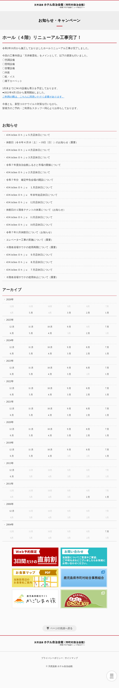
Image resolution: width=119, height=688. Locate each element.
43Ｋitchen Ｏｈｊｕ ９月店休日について (29, 254)
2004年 (10, 524)
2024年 (10, 340)
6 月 (12, 333)
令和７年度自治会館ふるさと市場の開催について (33, 165)
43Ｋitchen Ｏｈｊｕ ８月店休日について (29, 262)
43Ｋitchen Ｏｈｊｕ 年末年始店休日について (31, 195)
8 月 (88, 347)
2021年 (10, 401)
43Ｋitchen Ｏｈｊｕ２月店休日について (28, 172)
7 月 (107, 327)
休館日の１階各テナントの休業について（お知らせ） (36, 209)
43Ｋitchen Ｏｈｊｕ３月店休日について (28, 157)
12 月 (11, 327)
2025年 (10, 319)
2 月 (88, 313)
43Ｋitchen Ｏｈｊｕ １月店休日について (29, 187)
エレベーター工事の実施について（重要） (29, 239)
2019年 (10, 442)
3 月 (69, 313)
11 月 (31, 327)
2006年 (10, 504)
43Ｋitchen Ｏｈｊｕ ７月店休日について (29, 269)
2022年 (10, 381)
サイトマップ (71, 658)
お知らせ (10, 125)
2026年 (10, 299)
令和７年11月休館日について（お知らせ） (29, 232)
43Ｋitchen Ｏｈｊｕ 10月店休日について (29, 224)
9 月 (69, 327)
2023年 (10, 360)
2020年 (10, 422)
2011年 (9, 483)
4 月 (50, 333)
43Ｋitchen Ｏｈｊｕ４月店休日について (28, 150)
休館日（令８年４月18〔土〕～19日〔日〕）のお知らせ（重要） (42, 142)
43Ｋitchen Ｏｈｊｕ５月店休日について (28, 135)
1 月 (107, 313)
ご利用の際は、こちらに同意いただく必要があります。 (33, 96)
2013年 (10, 463)
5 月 (31, 313)
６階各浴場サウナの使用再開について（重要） (32, 247)
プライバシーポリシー (52, 658)
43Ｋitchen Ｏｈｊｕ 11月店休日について (29, 217)
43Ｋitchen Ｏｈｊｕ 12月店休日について (29, 202)
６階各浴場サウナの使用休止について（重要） (32, 277)
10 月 (50, 327)
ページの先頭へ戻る (61, 628)
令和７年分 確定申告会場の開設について (29, 179)
